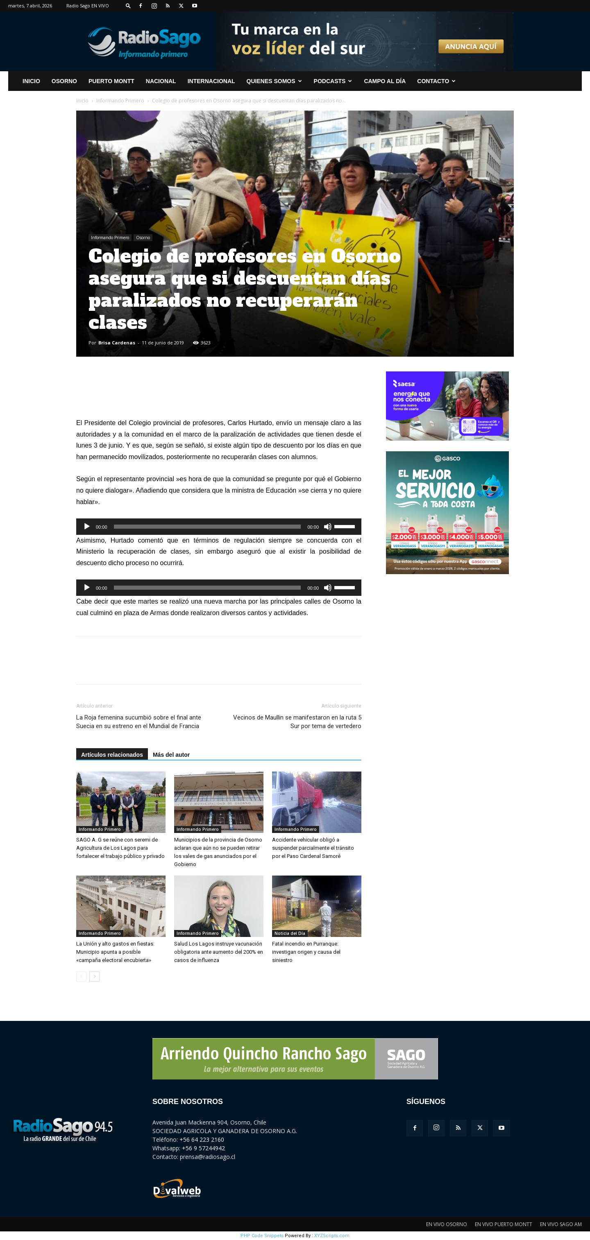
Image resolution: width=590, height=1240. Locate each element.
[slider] (207, 527)
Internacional (211, 81)
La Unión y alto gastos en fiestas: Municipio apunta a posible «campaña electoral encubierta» (115, 952)
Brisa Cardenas (116, 342)
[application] (218, 526)
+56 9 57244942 (203, 1148)
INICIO (31, 81)
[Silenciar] (328, 527)
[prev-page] (81, 976)
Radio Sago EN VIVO (87, 5)
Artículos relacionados (112, 754)
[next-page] (94, 976)
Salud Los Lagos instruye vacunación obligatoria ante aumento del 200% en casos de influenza (218, 952)
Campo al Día (385, 81)
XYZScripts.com (331, 1235)
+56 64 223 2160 (201, 1139)
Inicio (82, 100)
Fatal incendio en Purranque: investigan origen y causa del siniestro (306, 952)
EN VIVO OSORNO (446, 1224)
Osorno (64, 81)
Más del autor (171, 754)
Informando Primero (120, 100)
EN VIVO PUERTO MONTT (503, 1224)
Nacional (161, 81)
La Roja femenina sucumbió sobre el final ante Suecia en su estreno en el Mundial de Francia (138, 722)
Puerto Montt (111, 81)
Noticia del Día (290, 933)
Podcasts (333, 81)
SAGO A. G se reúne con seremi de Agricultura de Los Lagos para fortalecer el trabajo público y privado (120, 848)
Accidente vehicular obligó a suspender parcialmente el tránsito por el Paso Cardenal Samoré (313, 848)
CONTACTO (436, 81)
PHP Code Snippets (262, 1235)
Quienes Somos (274, 81)
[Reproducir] (87, 527)
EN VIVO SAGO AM (561, 1224)
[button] (128, 5)
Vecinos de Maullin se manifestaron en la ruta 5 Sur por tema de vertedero (297, 722)
